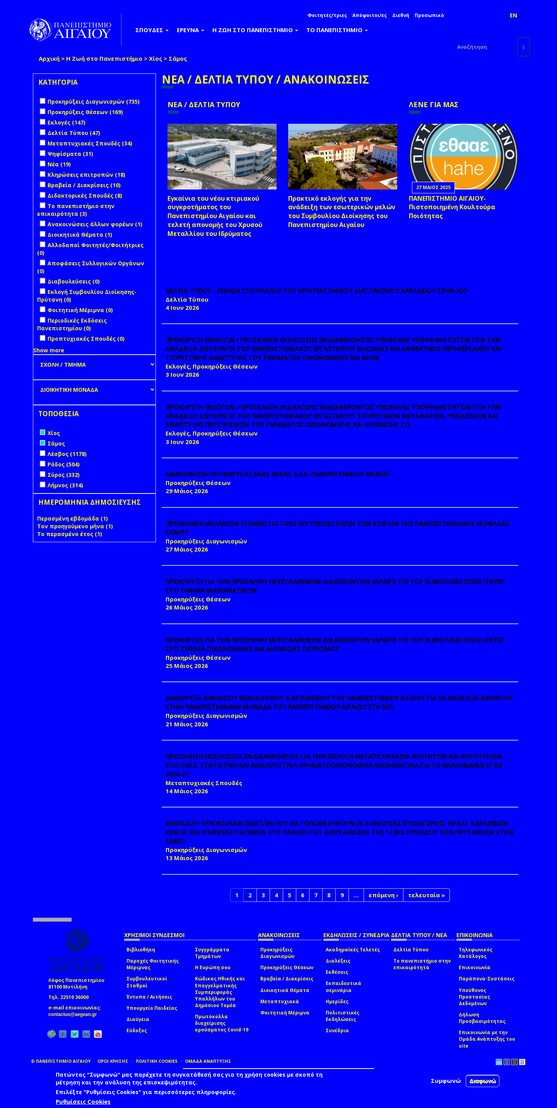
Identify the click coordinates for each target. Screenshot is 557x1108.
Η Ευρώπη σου (213, 967)
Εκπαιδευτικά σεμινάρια (343, 986)
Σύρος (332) (64, 474)
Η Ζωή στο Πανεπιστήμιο (104, 58)
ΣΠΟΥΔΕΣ (152, 30)
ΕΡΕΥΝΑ (190, 30)
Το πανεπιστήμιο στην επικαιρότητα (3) (75, 209)
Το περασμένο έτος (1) (69, 534)
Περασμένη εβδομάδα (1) (72, 518)
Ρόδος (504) (64, 464)
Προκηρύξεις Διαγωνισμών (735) (94, 101)
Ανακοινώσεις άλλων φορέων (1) (95, 224)
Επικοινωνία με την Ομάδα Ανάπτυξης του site (487, 1039)
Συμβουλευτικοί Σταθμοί (146, 981)
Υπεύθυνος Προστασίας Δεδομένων (474, 997)
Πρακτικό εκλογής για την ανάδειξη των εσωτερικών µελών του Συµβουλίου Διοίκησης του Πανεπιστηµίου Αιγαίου (341, 211)
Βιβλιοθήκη (140, 949)
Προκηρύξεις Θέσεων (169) (85, 112)
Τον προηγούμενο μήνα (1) (75, 526)
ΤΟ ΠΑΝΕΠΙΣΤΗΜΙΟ (337, 30)
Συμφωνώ (446, 1080)
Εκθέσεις (337, 972)
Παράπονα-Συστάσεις (486, 978)
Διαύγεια (137, 1019)
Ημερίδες (337, 1001)
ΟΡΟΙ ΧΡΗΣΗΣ (112, 1061)
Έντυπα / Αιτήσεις (149, 997)
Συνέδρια (337, 1030)
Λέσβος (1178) (67, 454)
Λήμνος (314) (65, 485)
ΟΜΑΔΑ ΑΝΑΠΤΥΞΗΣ (208, 1061)
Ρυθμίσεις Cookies (83, 1101)
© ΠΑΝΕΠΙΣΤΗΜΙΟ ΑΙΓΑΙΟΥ (61, 1061)
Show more (48, 350)
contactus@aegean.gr (74, 1014)
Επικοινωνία (474, 967)
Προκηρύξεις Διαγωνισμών (277, 952)
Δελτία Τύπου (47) (74, 133)
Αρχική (49, 58)
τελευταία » (426, 895)
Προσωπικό (429, 15)
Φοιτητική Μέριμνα (284, 1012)
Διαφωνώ (482, 1080)
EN (513, 15)
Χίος (155, 58)
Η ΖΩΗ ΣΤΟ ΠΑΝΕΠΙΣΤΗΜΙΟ (255, 30)
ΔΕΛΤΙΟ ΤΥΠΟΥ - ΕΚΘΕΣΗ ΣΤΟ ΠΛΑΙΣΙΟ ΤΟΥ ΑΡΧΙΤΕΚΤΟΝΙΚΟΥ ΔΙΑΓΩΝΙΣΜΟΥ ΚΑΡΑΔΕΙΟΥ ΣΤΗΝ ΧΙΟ (317, 291)
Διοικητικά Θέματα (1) (80, 234)
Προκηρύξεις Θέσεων (286, 967)
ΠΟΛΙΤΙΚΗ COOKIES (157, 1061)
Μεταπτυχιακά (279, 1001)
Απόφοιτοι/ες (369, 15)
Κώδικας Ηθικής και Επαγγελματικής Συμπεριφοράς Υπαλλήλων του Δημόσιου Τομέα (220, 992)
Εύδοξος (136, 1030)
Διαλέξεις (338, 961)
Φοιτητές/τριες (327, 15)
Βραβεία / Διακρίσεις (286, 978)
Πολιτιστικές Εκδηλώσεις (342, 1016)
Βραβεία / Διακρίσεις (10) (84, 185)
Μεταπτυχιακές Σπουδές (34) (90, 143)
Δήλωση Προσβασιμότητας (482, 1017)
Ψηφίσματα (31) (70, 153)
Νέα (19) (59, 164)
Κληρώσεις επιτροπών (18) (86, 174)
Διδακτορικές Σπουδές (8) (85, 195)
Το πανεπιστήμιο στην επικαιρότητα (422, 964)
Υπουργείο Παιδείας (151, 1008)
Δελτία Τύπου (411, 949)
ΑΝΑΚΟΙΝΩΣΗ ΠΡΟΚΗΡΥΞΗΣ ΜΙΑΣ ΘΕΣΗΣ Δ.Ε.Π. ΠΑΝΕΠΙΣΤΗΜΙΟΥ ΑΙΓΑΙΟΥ (278, 474)
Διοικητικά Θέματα (284, 990)
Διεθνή (400, 15)
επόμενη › (383, 895)
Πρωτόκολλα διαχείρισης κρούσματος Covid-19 (221, 1023)
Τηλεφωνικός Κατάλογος (475, 952)
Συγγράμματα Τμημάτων (212, 952)
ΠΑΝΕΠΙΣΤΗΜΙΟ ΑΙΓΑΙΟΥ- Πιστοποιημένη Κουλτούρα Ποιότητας (452, 207)
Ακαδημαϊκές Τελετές (353, 949)
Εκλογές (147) (66, 122)
